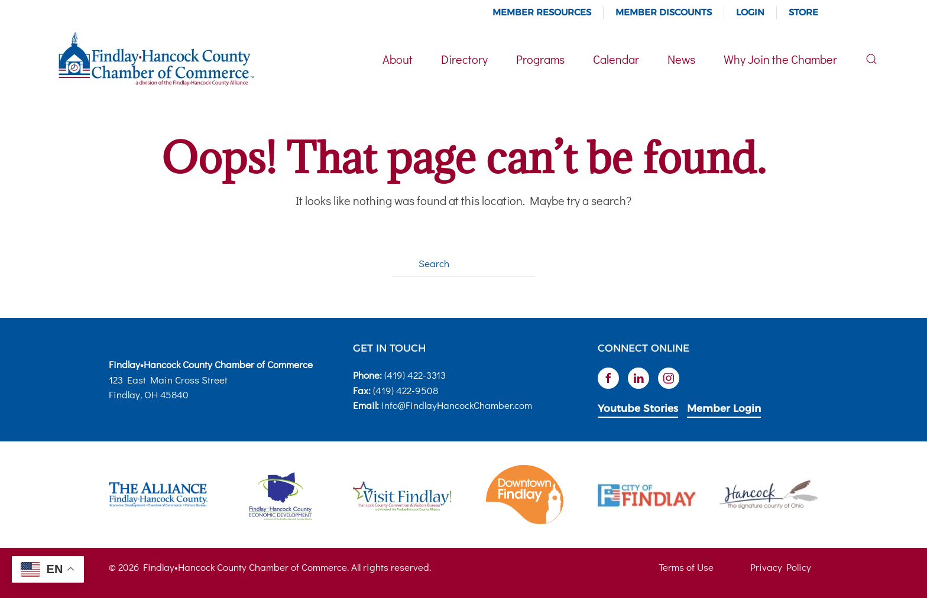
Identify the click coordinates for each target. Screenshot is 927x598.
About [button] (398, 59)
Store (803, 12)
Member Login (724, 408)
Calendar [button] (616, 59)
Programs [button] (540, 59)
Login (750, 12)
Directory (464, 59)
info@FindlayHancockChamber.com (456, 405)
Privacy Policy (780, 567)
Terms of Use (686, 567)
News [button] (681, 59)
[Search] (463, 264)
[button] (871, 59)
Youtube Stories (638, 408)
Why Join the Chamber (780, 59)
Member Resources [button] (541, 12)
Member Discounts (663, 12)
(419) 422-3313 (415, 375)
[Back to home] (155, 59)
